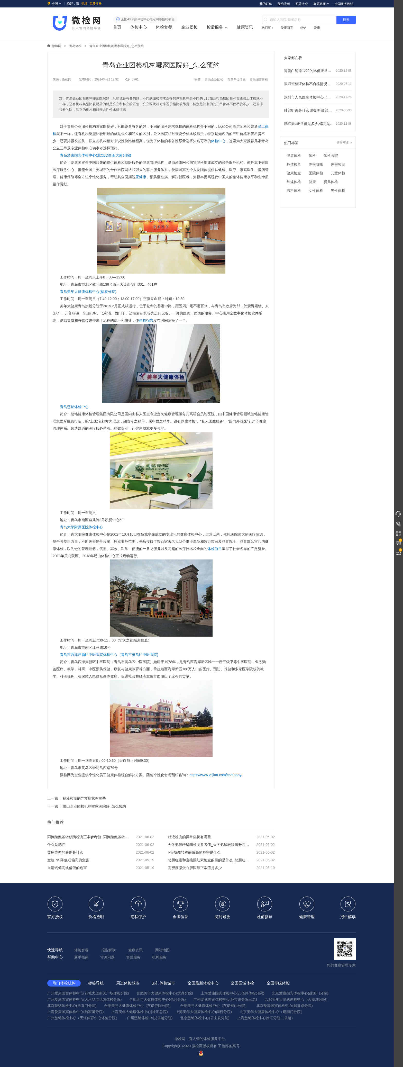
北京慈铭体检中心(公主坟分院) (204, 1018)
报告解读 (108, 950)
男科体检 (294, 190)
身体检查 (294, 164)
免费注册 (95, 3)
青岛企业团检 (214, 79)
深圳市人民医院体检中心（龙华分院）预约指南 (318, 97)
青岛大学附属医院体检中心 (81, 527)
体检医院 (331, 155)
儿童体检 (338, 173)
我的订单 (266, 4)
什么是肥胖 (100, 844)
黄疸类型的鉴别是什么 (100, 852)
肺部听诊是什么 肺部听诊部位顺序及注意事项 (318, 110)
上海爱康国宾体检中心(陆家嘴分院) (75, 1012)
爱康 (317, 28)
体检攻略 (316, 164)
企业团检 (189, 27)
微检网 (56, 46)
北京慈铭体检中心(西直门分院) (71, 1005)
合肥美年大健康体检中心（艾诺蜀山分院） (214, 1005)
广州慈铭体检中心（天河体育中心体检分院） (83, 1018)
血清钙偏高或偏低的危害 (100, 867)
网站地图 (162, 950)
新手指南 (81, 957)
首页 (117, 27)
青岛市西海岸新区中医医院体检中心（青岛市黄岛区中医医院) (109, 655)
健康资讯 (245, 27)
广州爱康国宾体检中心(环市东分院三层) (225, 999)
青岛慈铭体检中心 (74, 407)
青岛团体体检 (259, 79)
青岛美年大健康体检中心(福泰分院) (88, 292)
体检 (312, 155)
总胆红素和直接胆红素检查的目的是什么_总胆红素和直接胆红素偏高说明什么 (221, 860)
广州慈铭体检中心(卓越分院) (149, 1018)
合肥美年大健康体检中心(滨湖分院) (164, 993)
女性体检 (316, 190)
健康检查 (294, 173)
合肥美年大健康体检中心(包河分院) (157, 999)
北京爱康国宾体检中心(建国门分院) (300, 993)
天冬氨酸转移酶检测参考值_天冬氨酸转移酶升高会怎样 (221, 844)
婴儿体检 (331, 182)
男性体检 (338, 190)
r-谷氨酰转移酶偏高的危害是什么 (221, 852)
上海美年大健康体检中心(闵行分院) (204, 1012)
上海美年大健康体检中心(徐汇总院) (139, 1012)
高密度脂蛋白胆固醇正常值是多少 (221, 867)
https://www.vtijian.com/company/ (215, 775)
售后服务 (133, 957)
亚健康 (140, 177)
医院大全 (302, 4)
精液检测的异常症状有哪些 (84, 798)
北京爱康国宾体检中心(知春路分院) (284, 1005)
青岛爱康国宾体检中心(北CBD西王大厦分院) (95, 155)
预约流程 (284, 4)
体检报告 (146, 320)
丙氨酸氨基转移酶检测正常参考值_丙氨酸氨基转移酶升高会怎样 (100, 836)
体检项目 (214, 549)
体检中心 (138, 27)
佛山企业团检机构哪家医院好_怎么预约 (94, 806)
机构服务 (159, 957)
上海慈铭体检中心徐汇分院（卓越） (266, 1018)
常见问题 (107, 957)
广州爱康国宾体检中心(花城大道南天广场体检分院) (88, 993)
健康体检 (294, 155)
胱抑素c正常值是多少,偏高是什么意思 (318, 123)
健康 (312, 182)
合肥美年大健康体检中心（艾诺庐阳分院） (138, 1005)
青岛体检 (75, 46)
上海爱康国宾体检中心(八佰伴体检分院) (232, 993)
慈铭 (303, 28)
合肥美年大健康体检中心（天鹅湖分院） (297, 999)
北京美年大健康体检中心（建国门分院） (272, 1012)
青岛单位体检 (236, 79)
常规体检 (294, 182)
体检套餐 (164, 27)
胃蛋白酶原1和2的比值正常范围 (318, 71)
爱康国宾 (287, 28)
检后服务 (215, 27)
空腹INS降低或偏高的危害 (100, 860)
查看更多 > (344, 142)
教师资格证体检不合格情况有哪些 (318, 84)
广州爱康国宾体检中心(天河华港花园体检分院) (84, 999)
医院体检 (316, 173)
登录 (84, 3)
